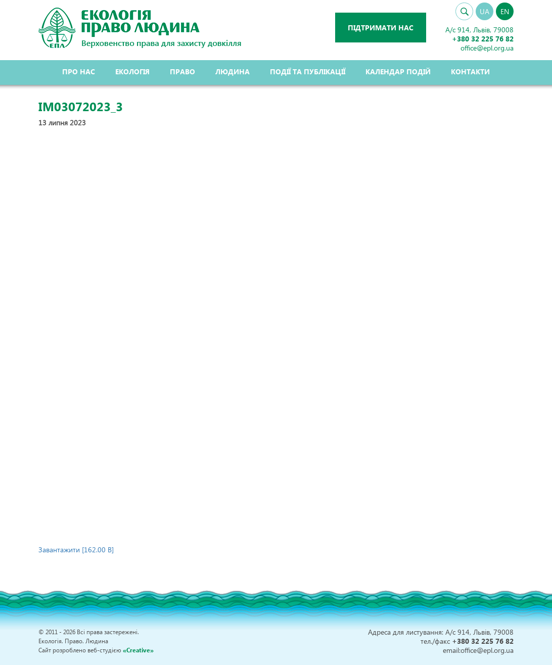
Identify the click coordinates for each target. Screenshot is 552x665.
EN (504, 11)
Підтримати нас (380, 27)
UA (484, 11)
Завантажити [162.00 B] (76, 549)
